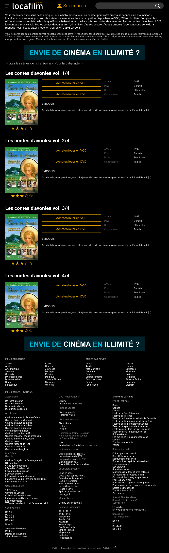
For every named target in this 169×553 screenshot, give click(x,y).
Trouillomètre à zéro (122, 490)
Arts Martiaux (12, 369)
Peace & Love (66, 489)
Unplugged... (65, 494)
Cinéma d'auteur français (18, 428)
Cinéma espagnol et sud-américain (23, 436)
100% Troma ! (12, 490)
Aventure (9, 371)
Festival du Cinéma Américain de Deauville (134, 418)
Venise (115, 445)
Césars (115, 410)
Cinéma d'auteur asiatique (18, 422)
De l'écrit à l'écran (14, 401)
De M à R (10, 517)
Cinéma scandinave (15, 446)
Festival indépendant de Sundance (130, 426)
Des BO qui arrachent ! (70, 502)
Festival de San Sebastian (125, 413)
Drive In (9, 524)
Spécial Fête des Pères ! (124, 500)
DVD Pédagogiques (69, 396)
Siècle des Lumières (122, 396)
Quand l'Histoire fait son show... (75, 464)
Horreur (49, 366)
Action (8, 363)
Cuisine (63, 401)
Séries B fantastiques (16, 536)
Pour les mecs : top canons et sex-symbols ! (134, 485)
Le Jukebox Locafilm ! (70, 468)
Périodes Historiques (69, 507)
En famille (117, 507)
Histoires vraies (67, 415)
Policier (49, 374)
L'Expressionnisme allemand (19, 476)
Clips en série (66, 473)
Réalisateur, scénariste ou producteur (78, 445)
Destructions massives (124, 458)
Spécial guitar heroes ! (70, 491)
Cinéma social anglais (16, 449)
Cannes (116, 408)
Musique (49, 371)
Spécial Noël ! (119, 502)
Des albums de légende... (72, 478)
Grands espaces (120, 469)
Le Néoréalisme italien (16, 481)
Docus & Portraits (68, 481)
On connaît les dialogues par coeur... (131, 477)
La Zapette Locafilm (69, 449)
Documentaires (13, 379)
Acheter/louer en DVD (71, 94)
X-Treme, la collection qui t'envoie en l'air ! (26, 503)
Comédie (10, 374)
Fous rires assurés (121, 464)
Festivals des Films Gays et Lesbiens (131, 429)
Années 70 (64, 519)
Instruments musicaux (70, 403)
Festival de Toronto (122, 416)
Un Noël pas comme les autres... (129, 509)
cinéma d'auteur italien (16, 430)
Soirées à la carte (121, 449)
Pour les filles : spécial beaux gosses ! (131, 482)
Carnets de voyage (14, 493)
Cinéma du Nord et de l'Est (18, 433)
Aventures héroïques (15, 528)
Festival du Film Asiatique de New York (132, 421)
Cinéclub (9, 456)
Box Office (10, 453)
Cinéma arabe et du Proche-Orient (22, 417)
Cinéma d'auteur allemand (18, 420)
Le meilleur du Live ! (69, 486)
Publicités (107, 548)
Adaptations (11, 396)
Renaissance (65, 537)
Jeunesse (50, 369)
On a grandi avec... (68, 461)
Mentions (82, 548)
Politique (49, 376)
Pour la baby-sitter (121, 480)
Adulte (8, 366)
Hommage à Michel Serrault (73, 435)
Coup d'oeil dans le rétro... (72, 475)
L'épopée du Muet (14, 473)
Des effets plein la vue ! (124, 456)
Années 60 (64, 516)
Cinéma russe (12, 441)
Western (49, 384)
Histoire (63, 426)
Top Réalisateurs (121, 516)
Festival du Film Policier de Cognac (130, 423)
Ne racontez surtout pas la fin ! (128, 474)
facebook (115, 548)
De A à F (9, 512)
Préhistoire (64, 535)
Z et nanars (118, 493)
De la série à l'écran (15, 406)
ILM (61, 442)
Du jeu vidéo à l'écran (16, 409)
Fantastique (11, 384)
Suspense (50, 382)
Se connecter (76, 5)
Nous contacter (94, 548)
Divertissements (13, 376)
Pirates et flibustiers (15, 534)
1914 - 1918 (65, 511)
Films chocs (65, 423)
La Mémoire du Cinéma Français (21, 498)
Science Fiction (53, 379)
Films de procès (67, 412)
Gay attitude (118, 466)
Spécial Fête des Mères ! (124, 497)
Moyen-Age (64, 532)
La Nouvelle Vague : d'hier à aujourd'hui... (26, 479)
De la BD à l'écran (14, 403)
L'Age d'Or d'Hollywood (17, 468)
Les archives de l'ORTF (70, 456)
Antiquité (63, 522)
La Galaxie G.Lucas (68, 438)
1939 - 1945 (65, 514)
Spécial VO (117, 514)
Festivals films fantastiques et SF (129, 431)
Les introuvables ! (14, 500)
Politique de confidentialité (64, 548)
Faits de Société (67, 408)
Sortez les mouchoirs (123, 488)
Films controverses (68, 419)
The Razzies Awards (122, 442)
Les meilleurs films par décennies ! (130, 437)
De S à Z (9, 520)
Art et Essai (11, 413)
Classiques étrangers (16, 465)
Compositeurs (12, 507)
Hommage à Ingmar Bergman (74, 433)
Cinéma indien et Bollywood (19, 438)
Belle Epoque (65, 524)
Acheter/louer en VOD (71, 83)
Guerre (48, 363)
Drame (8, 382)
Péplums (9, 531)
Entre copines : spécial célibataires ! (130, 461)
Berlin (115, 405)
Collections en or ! (14, 486)
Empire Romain (67, 530)
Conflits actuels (67, 527)
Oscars (116, 439)
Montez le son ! (67, 498)
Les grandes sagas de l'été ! (73, 459)
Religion (63, 428)
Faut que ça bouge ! (69, 483)
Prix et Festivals (120, 401)
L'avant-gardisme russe (17, 471)
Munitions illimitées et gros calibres (130, 472)
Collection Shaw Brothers (18, 495)
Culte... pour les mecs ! (124, 453)
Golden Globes (119, 434)
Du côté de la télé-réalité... (72, 454)
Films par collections (19, 392)
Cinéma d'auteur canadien (18, 425)
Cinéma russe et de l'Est (17, 444)
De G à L (9, 514)
